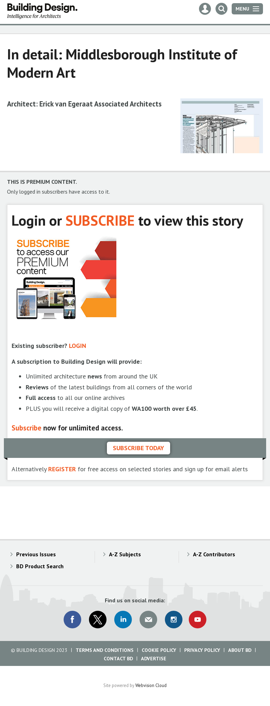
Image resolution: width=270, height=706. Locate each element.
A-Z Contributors (214, 554)
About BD (239, 650)
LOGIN (77, 346)
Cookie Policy (159, 650)
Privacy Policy (202, 650)
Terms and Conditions (105, 650)
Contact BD (118, 658)
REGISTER (62, 469)
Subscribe (26, 428)
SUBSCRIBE (100, 220)
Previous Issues (36, 554)
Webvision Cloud (151, 685)
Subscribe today (138, 448)
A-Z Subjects (125, 554)
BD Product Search (40, 566)
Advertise (153, 658)
